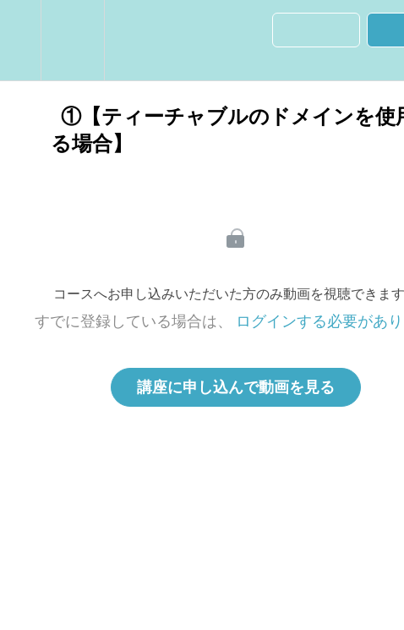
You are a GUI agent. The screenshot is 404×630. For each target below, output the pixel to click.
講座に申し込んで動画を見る (236, 387)
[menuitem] (72, 40)
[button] (20, 40)
